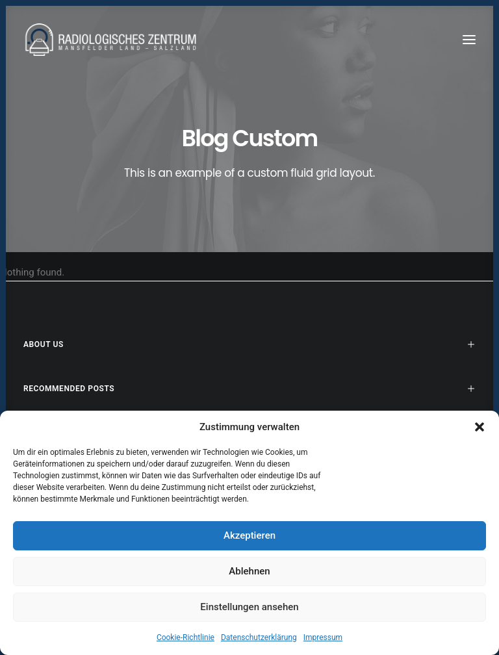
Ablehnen (249, 571)
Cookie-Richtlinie (185, 637)
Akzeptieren (249, 535)
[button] (479, 426)
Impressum (322, 637)
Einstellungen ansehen (249, 607)
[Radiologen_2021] (112, 39)
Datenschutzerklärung (259, 637)
